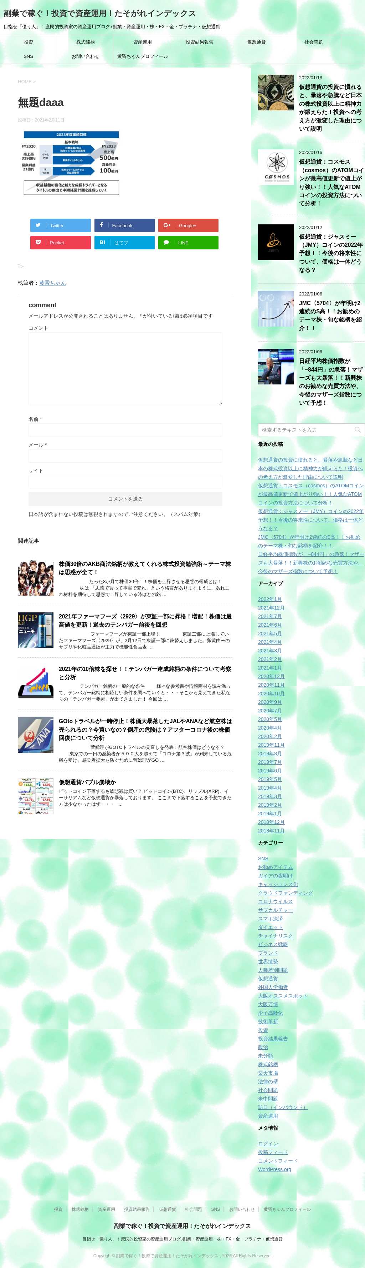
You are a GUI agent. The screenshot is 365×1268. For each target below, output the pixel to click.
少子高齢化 (270, 1013)
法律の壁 (268, 1081)
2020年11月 (271, 685)
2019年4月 (270, 788)
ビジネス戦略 (273, 944)
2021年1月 (270, 668)
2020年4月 (270, 728)
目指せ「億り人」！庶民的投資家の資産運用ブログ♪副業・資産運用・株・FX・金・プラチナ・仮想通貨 (182, 1239)
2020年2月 (270, 736)
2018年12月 (271, 822)
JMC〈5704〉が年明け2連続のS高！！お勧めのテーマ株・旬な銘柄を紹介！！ (330, 315)
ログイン (268, 1144)
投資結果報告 (200, 42)
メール (38, 445)
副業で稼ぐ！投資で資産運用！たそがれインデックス (100, 13)
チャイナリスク (275, 936)
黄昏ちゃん (52, 283)
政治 (263, 1047)
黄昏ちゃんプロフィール (142, 56)
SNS (28, 56)
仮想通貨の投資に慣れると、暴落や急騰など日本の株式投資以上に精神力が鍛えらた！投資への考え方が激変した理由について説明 (330, 108)
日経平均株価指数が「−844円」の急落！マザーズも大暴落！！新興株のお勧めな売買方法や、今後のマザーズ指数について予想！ (331, 382)
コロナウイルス (275, 901)
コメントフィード (278, 1161)
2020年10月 (271, 693)
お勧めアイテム (275, 867)
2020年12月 (271, 676)
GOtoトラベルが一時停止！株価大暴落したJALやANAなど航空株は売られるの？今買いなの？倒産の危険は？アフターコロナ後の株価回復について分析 (145, 729)
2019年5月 (270, 779)
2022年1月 (270, 599)
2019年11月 (271, 745)
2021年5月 (270, 633)
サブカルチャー (275, 910)
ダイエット (270, 927)
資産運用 (142, 42)
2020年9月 (270, 702)
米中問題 (268, 1099)
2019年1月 (270, 813)
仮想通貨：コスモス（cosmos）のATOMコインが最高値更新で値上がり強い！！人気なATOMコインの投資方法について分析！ (311, 494)
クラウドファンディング (285, 893)
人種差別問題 (273, 970)
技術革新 (268, 1021)
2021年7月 (270, 616)
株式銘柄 (85, 42)
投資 (28, 42)
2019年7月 (270, 762)
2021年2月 (270, 659)
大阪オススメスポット (283, 996)
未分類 (265, 1056)
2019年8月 (270, 753)
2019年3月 (270, 796)
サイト (36, 470)
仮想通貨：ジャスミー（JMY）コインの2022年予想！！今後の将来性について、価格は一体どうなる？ (331, 253)
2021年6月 (270, 625)
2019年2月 (270, 805)
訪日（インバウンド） (283, 1107)
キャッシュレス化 (278, 884)
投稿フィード (273, 1152)
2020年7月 (270, 710)
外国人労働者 (273, 987)
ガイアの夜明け (275, 876)
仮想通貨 (256, 42)
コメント (38, 328)
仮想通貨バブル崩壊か (87, 782)
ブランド (268, 953)
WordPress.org (274, 1169)
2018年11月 (271, 831)
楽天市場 (268, 1073)
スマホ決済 (270, 918)
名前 (35, 419)
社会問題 (313, 42)
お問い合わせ (85, 56)
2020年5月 (270, 719)
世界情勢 (268, 961)
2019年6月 (270, 771)
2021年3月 (270, 650)
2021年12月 (271, 608)
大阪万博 (268, 1004)
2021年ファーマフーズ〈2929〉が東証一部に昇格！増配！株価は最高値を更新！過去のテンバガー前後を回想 (145, 620)
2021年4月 (270, 642)
